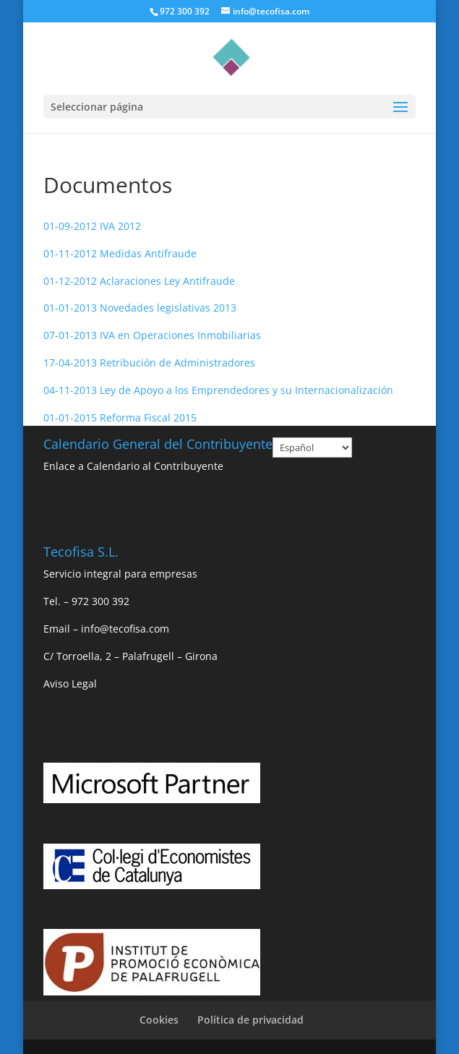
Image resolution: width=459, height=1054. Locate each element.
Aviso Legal (70, 683)
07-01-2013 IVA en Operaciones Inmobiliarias (152, 335)
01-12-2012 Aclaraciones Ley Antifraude (139, 281)
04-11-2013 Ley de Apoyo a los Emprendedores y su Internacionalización (218, 390)
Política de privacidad (250, 1020)
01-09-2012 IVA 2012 (92, 226)
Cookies (159, 1020)
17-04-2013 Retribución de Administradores (149, 362)
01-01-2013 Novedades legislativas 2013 (139, 307)
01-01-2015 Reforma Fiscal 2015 (120, 417)
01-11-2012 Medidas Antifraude (120, 253)
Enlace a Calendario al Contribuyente (133, 466)
